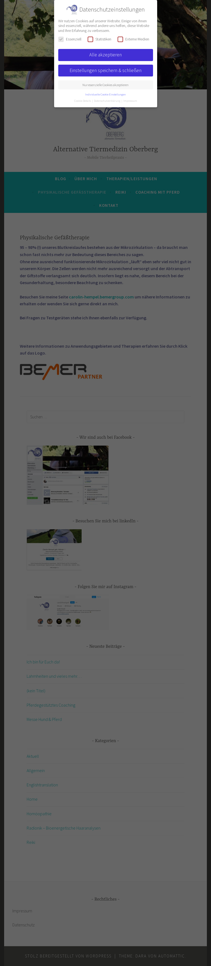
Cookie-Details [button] (82, 101)
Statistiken (99, 39)
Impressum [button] (130, 101)
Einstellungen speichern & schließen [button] (105, 70)
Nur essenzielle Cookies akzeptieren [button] (105, 85)
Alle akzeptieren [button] (105, 55)
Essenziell (69, 39)
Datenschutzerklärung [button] (107, 101)
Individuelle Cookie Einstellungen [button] (105, 94)
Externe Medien (133, 39)
